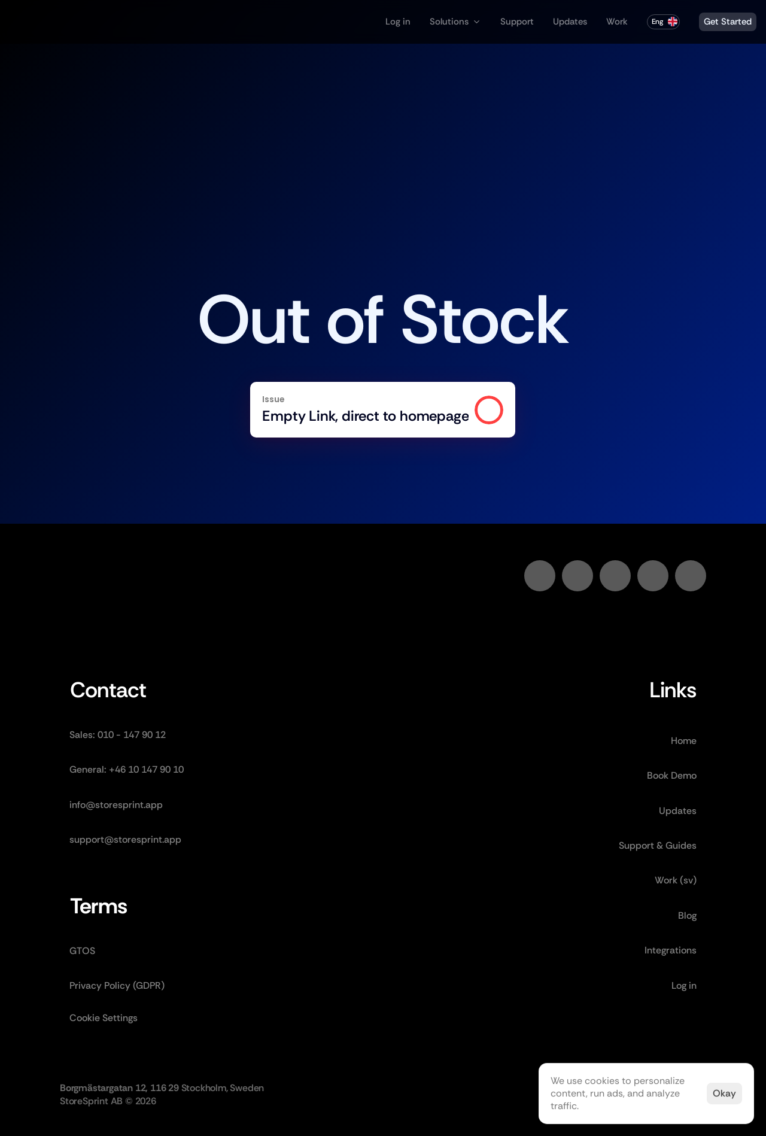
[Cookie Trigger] (103, 1018)
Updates (570, 22)
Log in (398, 22)
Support (517, 22)
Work (617, 22)
